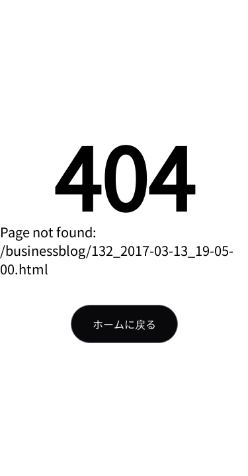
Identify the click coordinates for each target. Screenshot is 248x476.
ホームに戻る (124, 324)
